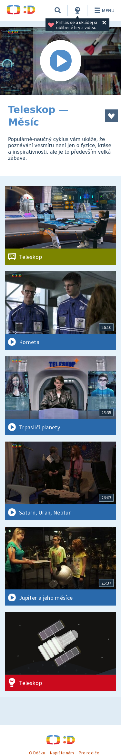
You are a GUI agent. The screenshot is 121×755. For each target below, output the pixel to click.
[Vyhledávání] (57, 10)
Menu (103, 10)
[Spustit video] (60, 61)
